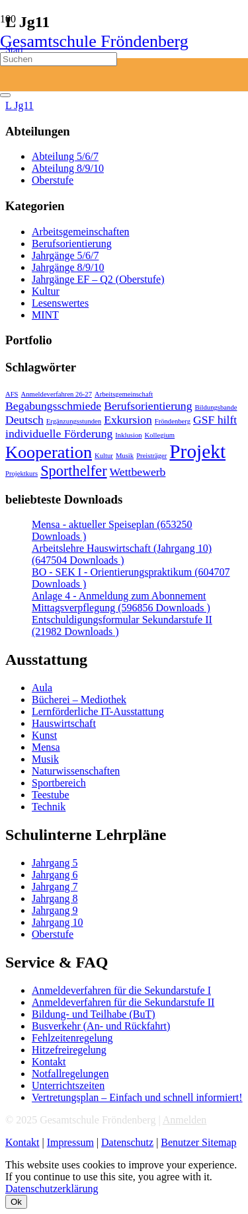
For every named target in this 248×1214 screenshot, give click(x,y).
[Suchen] (58, 59)
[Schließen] (5, 95)
